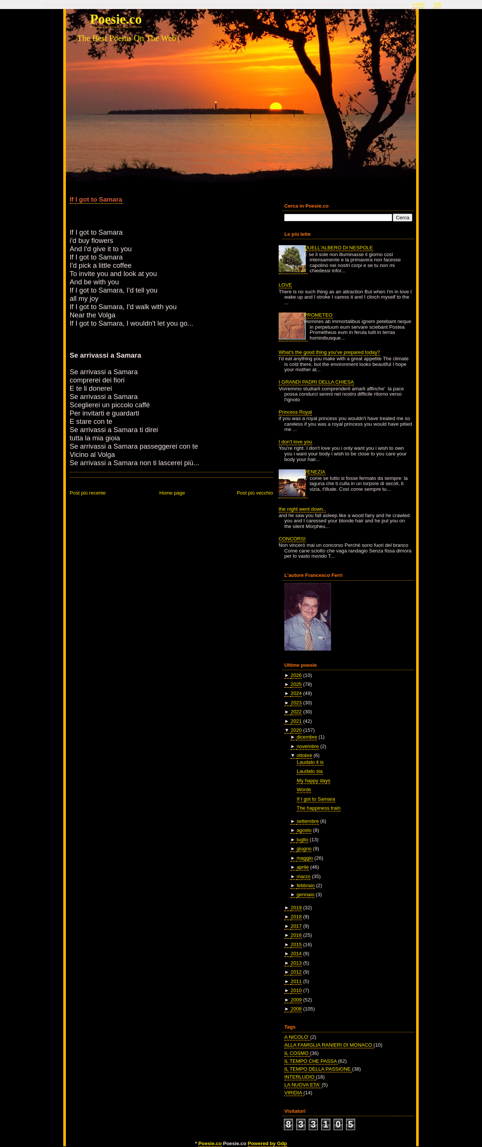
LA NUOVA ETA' (303, 1085)
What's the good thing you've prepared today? (329, 352)
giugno (304, 848)
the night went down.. (302, 509)
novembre (308, 746)
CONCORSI (292, 539)
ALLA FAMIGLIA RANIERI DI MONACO (329, 1045)
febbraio (306, 885)
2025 (296, 684)
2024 (296, 693)
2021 (296, 721)
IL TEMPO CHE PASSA (311, 1061)
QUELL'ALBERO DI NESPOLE (338, 247)
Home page (172, 493)
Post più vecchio (255, 493)
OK (437, 5)
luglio (302, 839)
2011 (296, 981)
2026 (296, 675)
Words (304, 789)
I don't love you (295, 442)
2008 (296, 1009)
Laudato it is (310, 762)
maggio (305, 858)
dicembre (307, 737)
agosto (304, 830)
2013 (296, 963)
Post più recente (88, 493)
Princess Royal (295, 412)
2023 (296, 702)
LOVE (285, 285)
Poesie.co (116, 19)
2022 (296, 712)
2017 (296, 926)
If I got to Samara (96, 199)
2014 (296, 953)
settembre (308, 821)
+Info (418, 5)
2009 (296, 1000)
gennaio (305, 894)
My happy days (313, 780)
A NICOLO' (297, 1037)
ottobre (304, 755)
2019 (296, 907)
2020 (296, 730)
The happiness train (318, 808)
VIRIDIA (294, 1092)
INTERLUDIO (300, 1077)
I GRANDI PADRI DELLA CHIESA (316, 382)
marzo (304, 876)
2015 (296, 944)
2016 (296, 935)
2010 (296, 990)
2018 (296, 916)
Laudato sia (309, 771)
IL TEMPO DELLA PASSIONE (318, 1069)
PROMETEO (318, 315)
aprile (303, 867)
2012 (296, 972)
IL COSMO (297, 1053)
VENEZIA (314, 472)
